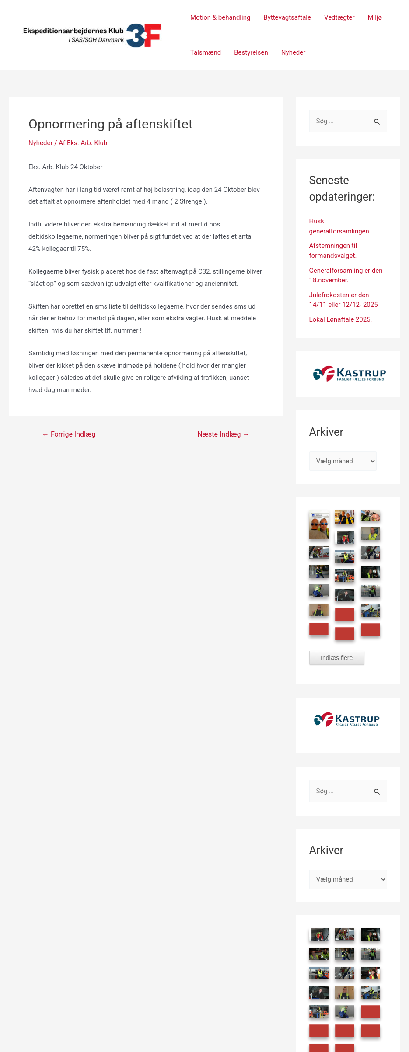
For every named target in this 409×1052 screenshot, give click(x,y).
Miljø (375, 17)
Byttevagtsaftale (287, 17)
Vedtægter (339, 17)
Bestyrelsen (251, 52)
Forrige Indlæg (68, 434)
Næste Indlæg (223, 434)
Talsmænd (205, 52)
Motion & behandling (220, 17)
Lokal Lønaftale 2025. (340, 319)
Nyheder (293, 52)
